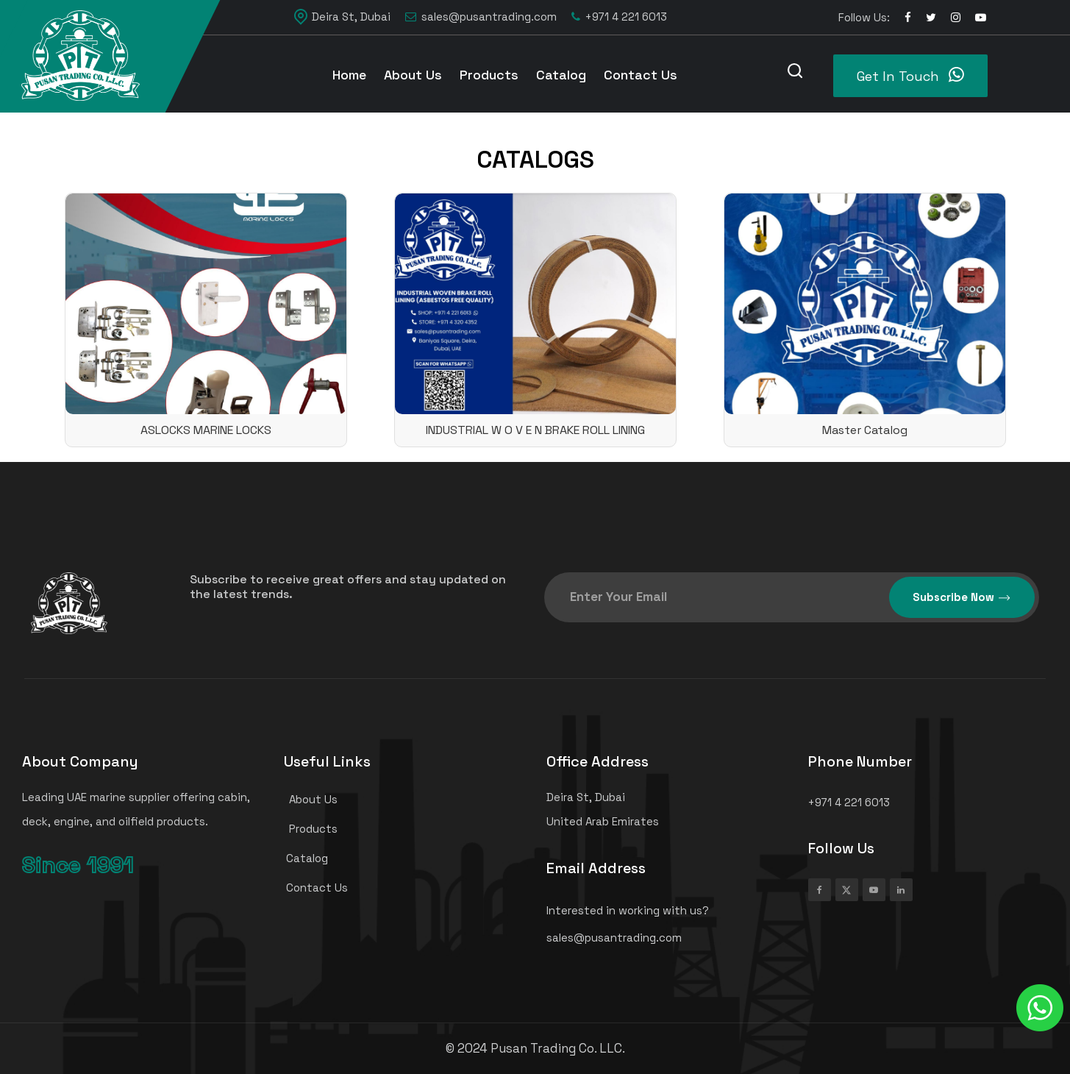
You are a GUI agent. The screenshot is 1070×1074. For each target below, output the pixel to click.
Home (349, 74)
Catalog (561, 74)
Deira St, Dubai (342, 17)
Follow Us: (864, 17)
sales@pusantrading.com (481, 17)
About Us (413, 74)
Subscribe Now (962, 597)
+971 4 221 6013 (619, 17)
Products (489, 74)
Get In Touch (910, 75)
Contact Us (640, 74)
